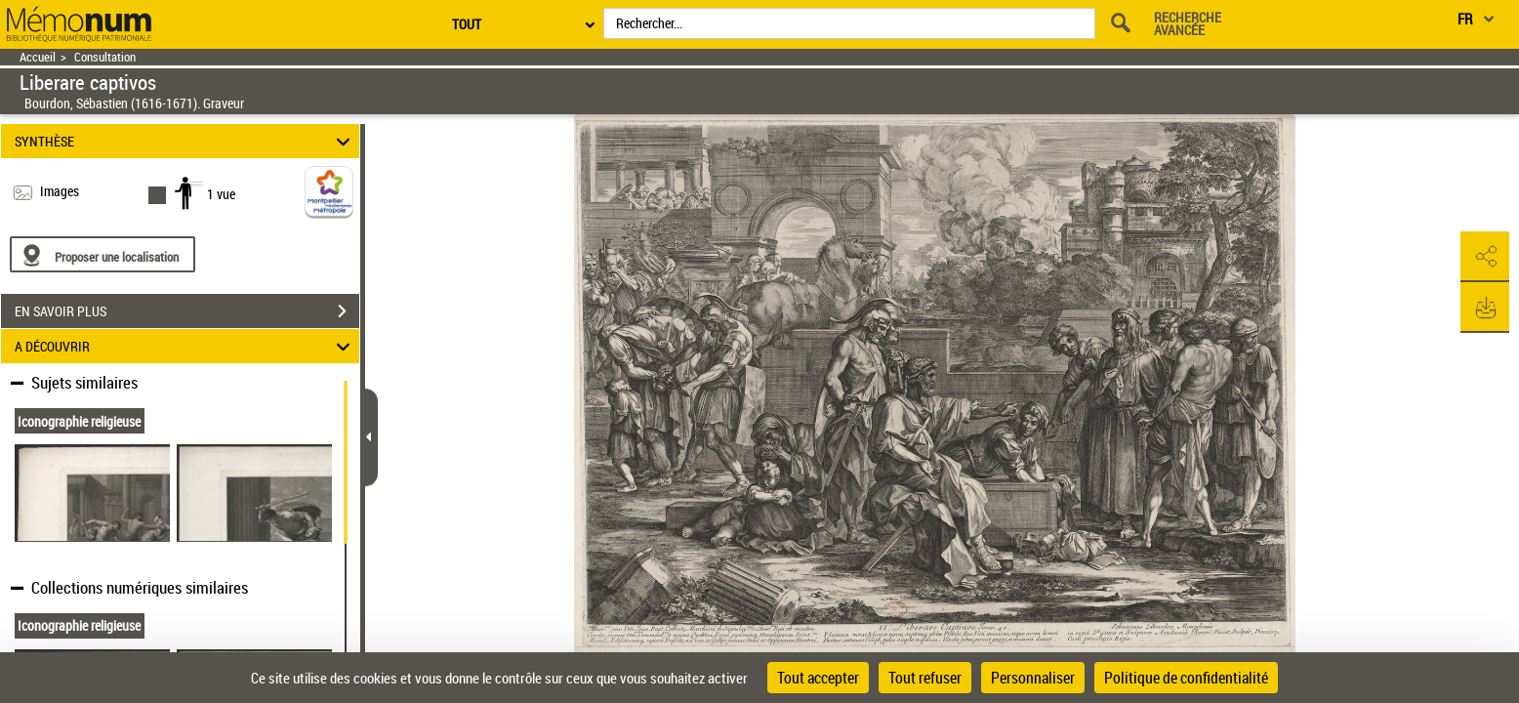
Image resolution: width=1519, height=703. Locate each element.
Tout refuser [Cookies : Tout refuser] (925, 677)
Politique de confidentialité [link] (1186, 677)
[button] (1484, 256)
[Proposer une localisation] (102, 254)
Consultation (105, 57)
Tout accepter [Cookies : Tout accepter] (818, 677)
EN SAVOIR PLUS (187, 311)
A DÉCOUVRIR (185, 346)
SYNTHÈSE (185, 141)
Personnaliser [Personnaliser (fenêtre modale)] (1033, 677)
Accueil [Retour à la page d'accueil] (38, 57)
